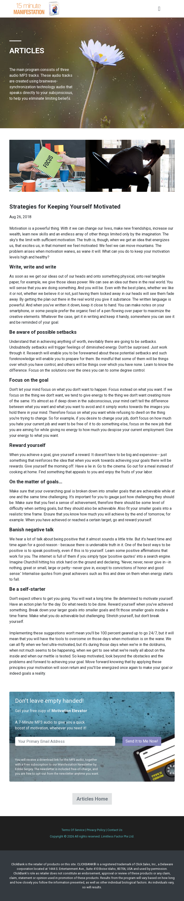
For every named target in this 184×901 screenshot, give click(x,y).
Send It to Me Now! (142, 741)
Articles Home (92, 799)
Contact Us (114, 830)
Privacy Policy (96, 830)
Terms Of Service (73, 830)
